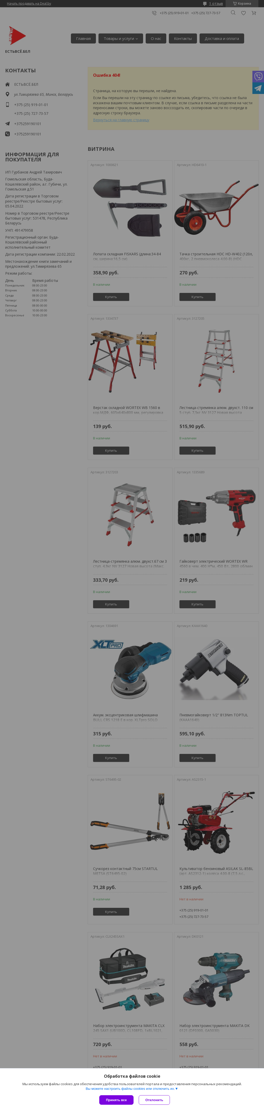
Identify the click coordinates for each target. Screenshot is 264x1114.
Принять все (116, 1100)
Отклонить (154, 1100)
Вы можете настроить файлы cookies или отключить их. (130, 1089)
